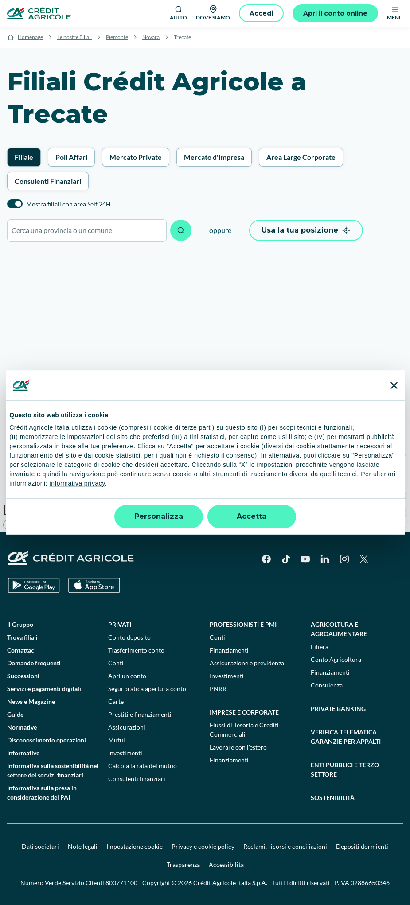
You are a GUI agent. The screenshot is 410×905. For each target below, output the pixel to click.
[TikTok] (286, 559)
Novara (151, 37)
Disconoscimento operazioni (46, 740)
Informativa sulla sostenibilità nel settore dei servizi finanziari (52, 770)
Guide (15, 714)
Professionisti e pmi (243, 624)
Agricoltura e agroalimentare (339, 629)
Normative (22, 727)
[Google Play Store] (34, 585)
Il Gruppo (20, 624)
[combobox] (87, 230)
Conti (116, 663)
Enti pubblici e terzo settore (345, 769)
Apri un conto (127, 676)
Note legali (83, 846)
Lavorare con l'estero (238, 747)
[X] (364, 559)
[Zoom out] (399, 474)
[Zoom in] (399, 461)
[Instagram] (344, 559)
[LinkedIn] (325, 559)
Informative (23, 753)
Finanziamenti (229, 650)
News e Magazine (31, 701)
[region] (205, 391)
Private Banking (338, 708)
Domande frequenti (34, 663)
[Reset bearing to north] (399, 487)
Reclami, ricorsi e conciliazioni (285, 846)
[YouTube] (305, 559)
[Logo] (39, 13)
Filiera (319, 646)
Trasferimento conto (136, 650)
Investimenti (125, 753)
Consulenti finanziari (136, 778)
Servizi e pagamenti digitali (44, 688)
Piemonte (117, 37)
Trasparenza (183, 864)
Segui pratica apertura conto (147, 688)
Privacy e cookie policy (203, 846)
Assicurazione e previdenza (247, 663)
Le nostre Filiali (74, 37)
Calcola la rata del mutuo (142, 765)
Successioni (23, 676)
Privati (119, 624)
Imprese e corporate (244, 712)
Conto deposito (129, 637)
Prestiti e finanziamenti (140, 714)
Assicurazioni (126, 727)
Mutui (116, 740)
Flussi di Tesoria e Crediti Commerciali (244, 729)
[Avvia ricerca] (180, 230)
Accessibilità (226, 864)
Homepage (30, 37)
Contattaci (21, 650)
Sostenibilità (333, 797)
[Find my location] (399, 521)
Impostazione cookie (134, 846)
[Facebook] (266, 559)
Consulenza (327, 685)
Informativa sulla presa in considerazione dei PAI (42, 792)
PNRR (218, 688)
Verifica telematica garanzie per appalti (346, 736)
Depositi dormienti (362, 846)
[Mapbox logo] (22, 525)
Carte (116, 701)
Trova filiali (22, 637)
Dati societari (40, 846)
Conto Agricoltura (336, 659)
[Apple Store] (94, 585)
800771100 (121, 882)
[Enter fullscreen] (399, 504)
